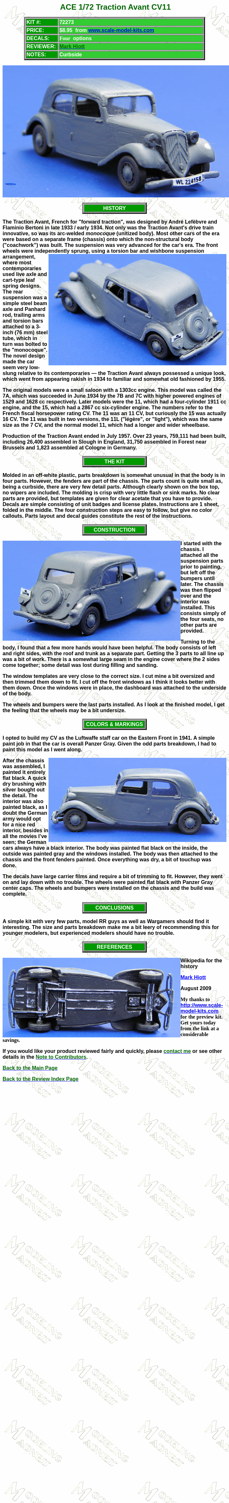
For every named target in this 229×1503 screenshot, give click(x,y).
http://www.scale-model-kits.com (201, 1008)
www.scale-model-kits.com (121, 30)
